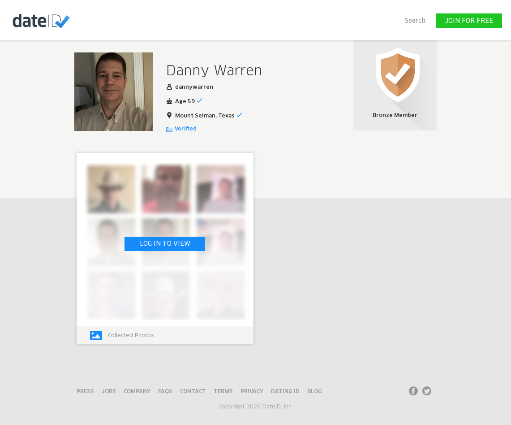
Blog (314, 392)
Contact (193, 392)
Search (415, 21)
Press (85, 392)
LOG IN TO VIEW (165, 244)
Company (137, 392)
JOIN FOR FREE (469, 21)
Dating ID (285, 392)
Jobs (109, 392)
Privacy (251, 392)
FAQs (165, 392)
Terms (223, 392)
